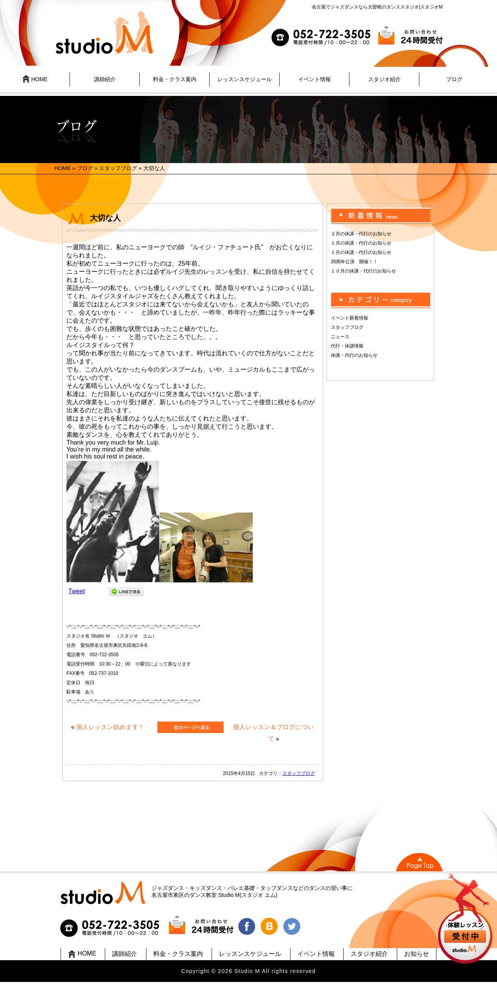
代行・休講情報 (347, 346)
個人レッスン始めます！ (110, 727)
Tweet (76, 591)
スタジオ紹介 (384, 79)
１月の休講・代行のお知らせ (361, 243)
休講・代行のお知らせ (354, 355)
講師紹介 (105, 79)
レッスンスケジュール (244, 79)
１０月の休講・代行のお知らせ (363, 271)
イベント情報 (314, 79)
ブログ (454, 79)
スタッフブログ (118, 168)
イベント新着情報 (349, 318)
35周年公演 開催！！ (354, 261)
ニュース (340, 336)
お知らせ (416, 953)
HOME (35, 79)
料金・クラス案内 (174, 79)
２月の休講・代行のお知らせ (361, 233)
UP (466, 919)
